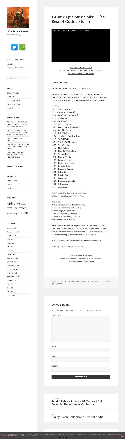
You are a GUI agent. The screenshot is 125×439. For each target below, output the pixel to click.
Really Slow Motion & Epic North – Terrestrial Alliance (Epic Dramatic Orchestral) (17, 132)
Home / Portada (13, 93)
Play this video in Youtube (81, 67)
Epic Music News (17, 31)
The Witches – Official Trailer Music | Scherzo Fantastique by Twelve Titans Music (17, 124)
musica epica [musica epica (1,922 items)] (16, 208)
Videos (9, 184)
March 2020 (11, 254)
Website (55, 366)
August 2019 (11, 280)
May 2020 (10, 247)
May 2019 (10, 292)
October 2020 (12, 228)
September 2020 (13, 232)
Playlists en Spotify (14, 104)
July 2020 (10, 239)
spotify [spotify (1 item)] (14, 213)
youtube (59, 284)
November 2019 (13, 269)
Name (55, 347)
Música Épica (12, 181)
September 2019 (13, 277)
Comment (56, 315)
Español (10, 64)
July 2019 (10, 284)
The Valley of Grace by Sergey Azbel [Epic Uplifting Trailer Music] (18, 146)
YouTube (10, 188)
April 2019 (11, 295)
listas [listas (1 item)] (24, 204)
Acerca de (11, 97)
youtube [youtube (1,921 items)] (22, 213)
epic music (100, 281)
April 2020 (11, 251)
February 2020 (12, 258)
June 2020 (11, 243)
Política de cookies (13, 100)
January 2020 (12, 262)
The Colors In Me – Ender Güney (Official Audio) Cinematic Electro (16, 154)
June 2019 (11, 288)
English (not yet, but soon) (16, 68)
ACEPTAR (62, 437)
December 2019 (13, 265)
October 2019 (12, 273)
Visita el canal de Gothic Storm (81, 73)
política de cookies (6, 435)
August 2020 (11, 236)
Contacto (10, 108)
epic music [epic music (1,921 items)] (15, 203)
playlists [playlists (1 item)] (9, 213)
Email (55, 356)
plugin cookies (120, 436)
